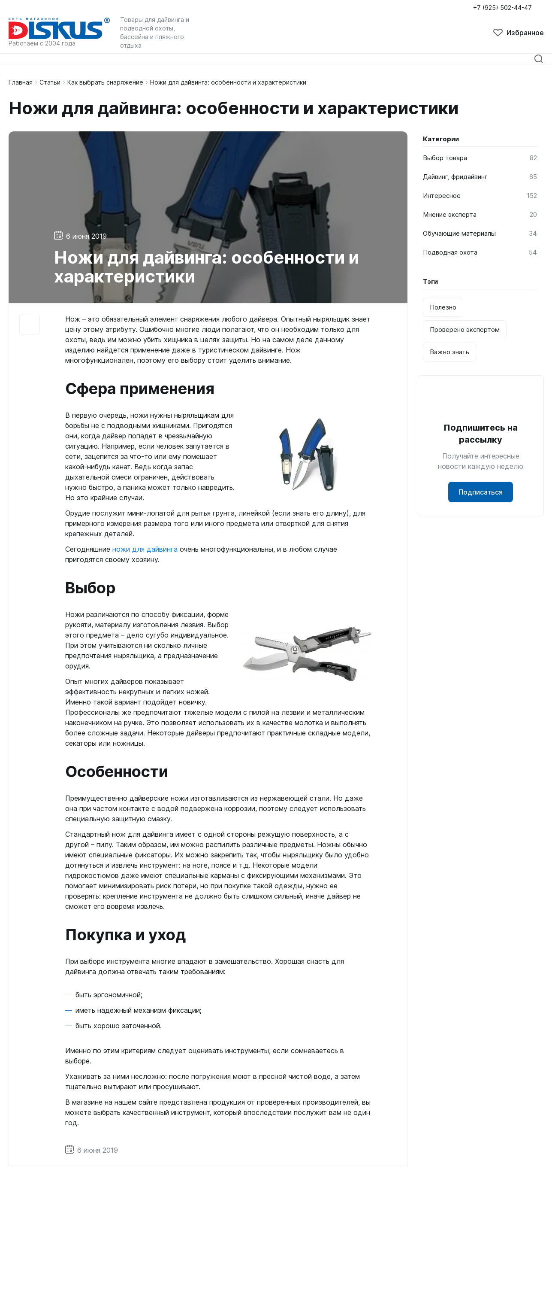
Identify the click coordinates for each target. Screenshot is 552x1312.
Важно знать (449, 352)
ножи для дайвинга (145, 549)
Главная (21, 82)
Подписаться (480, 492)
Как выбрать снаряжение (105, 82)
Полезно (443, 307)
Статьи (49, 82)
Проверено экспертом (465, 329)
